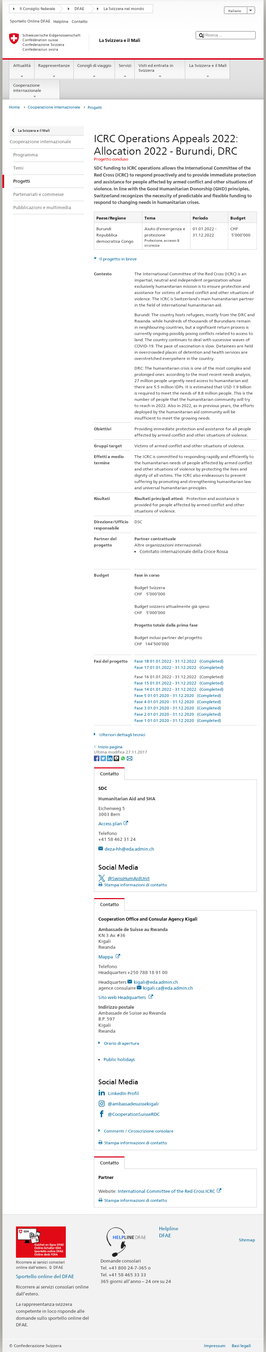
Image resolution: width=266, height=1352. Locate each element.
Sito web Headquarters (125, 997)
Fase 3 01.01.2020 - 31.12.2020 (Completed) (177, 708)
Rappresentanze (54, 71)
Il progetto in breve (117, 258)
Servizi (124, 71)
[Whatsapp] (123, 757)
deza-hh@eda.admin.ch (129, 849)
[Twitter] (103, 757)
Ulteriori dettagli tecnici (121, 734)
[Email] (129, 757)
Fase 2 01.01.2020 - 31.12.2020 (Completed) (177, 714)
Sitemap (247, 1239)
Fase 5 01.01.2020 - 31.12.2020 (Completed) (177, 695)
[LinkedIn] (110, 757)
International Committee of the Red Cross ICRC (169, 1191)
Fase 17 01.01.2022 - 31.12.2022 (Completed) (178, 667)
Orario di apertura (121, 1043)
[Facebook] (97, 757)
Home (14, 107)
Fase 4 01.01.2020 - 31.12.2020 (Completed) (177, 701)
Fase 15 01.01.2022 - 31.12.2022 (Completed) (178, 683)
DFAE (79, 9)
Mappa (109, 956)
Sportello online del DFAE (45, 1276)
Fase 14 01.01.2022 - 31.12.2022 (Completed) (178, 689)
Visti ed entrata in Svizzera (160, 71)
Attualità (22, 71)
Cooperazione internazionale (35, 91)
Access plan (113, 823)
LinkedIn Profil (123, 1093)
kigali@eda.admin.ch (156, 982)
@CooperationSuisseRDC (134, 1114)
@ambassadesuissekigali (133, 1103)
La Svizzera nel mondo (124, 9)
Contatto (106, 773)
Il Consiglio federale (37, 9)
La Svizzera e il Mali (208, 71)
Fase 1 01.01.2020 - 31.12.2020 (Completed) (177, 720)
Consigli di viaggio (94, 71)
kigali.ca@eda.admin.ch (168, 988)
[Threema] (117, 757)
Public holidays (119, 1059)
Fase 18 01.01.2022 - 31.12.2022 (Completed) (178, 661)
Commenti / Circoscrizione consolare (138, 1131)
